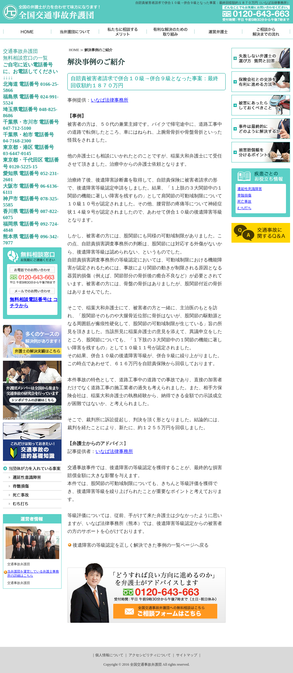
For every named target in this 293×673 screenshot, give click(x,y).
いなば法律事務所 (109, 100)
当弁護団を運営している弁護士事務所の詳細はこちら (33, 573)
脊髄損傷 (244, 195)
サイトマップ (186, 655)
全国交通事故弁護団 (146, 664)
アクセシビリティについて (150, 655)
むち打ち (244, 208)
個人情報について (109, 655)
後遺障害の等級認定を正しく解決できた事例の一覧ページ (134, 545)
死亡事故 (244, 201)
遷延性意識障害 (249, 189)
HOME (74, 50)
